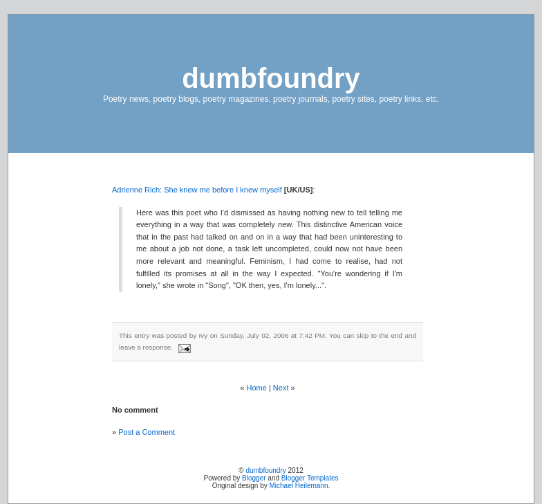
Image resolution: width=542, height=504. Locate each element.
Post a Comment (146, 432)
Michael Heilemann (299, 485)
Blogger (253, 478)
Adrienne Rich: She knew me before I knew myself (197, 190)
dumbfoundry (271, 78)
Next (281, 388)
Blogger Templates (310, 478)
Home (257, 388)
